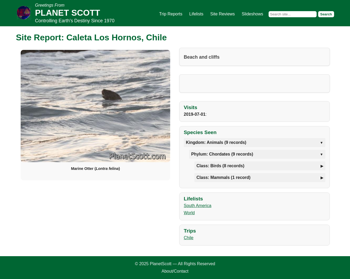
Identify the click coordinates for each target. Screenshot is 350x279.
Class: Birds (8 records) (220, 166)
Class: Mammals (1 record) (223, 177)
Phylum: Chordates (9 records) (222, 154)
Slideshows (252, 14)
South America (197, 205)
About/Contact (174, 271)
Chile (188, 237)
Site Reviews (222, 14)
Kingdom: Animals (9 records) (216, 142)
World (189, 213)
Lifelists (196, 14)
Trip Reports (170, 14)
